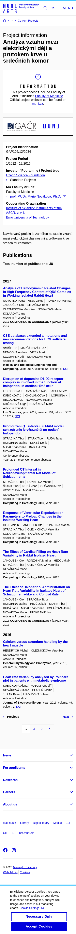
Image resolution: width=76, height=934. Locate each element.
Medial (57, 822)
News (7, 755)
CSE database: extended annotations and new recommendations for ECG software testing (35, 339)
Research (10, 780)
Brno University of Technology (27, 217)
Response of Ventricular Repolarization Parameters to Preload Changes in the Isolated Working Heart (33, 516)
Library (24, 822)
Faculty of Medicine (49, 96)
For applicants (14, 767)
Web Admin (10, 872)
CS (53, 8)
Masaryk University (25, 867)
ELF (68, 822)
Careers (9, 792)
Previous (11, 716)
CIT (5, 833)
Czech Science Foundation (25, 175)
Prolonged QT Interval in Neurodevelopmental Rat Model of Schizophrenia (29, 473)
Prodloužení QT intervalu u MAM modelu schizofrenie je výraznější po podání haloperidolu (34, 430)
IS (13, 833)
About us (10, 804)
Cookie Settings (31, 912)
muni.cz (37, 103)
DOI (65, 368)
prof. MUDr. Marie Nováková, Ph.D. (38, 196)
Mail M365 (9, 822)
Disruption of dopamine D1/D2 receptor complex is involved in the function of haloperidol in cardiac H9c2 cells (33, 382)
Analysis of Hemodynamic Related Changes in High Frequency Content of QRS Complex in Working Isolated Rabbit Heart (37, 292)
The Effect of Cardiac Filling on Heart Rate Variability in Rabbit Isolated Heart (35, 553)
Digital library (41, 822)
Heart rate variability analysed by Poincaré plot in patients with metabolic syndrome (35, 678)
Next (68, 716)
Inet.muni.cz (26, 833)
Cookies (25, 872)
